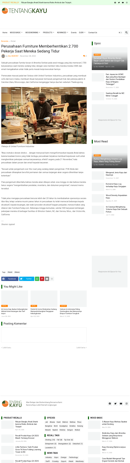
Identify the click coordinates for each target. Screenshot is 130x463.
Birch (56, 426)
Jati (46, 422)
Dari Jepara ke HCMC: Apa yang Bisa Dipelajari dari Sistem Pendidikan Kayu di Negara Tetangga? (116, 79)
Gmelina (72, 426)
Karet (59, 422)
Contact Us (92, 33)
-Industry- (48, 457)
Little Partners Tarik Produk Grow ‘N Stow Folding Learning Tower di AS (28, 449)
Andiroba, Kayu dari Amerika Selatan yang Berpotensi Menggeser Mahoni (113, 435)
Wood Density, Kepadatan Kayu (116, 196)
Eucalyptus (64, 426)
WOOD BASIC (15, 33)
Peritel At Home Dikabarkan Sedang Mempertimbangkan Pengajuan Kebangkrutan (44, 311)
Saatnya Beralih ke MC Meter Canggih (115, 94)
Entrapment (50, 443)
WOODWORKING (31, 33)
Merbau (72, 422)
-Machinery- (79, 461)
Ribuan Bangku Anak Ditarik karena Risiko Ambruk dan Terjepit (26, 424)
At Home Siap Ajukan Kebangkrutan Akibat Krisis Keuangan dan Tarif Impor (14, 311)
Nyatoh (55, 430)
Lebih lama (81, 348)
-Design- (64, 457)
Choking (50, 439)
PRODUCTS (47, 33)
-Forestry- (55, 461)
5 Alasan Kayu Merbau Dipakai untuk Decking (114, 423)
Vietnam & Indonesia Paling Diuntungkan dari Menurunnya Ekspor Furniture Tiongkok (71, 311)
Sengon (70, 430)
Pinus (79, 422)
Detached (78, 443)
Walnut (77, 430)
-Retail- (13, 41)
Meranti (48, 430)
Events (74, 33)
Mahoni (65, 422)
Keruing (80, 426)
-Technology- (73, 457)
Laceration (50, 447)
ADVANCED (61, 33)
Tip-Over (68, 439)
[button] (120, 32)
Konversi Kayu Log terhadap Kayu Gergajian (116, 185)
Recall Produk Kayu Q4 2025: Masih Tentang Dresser (27, 436)
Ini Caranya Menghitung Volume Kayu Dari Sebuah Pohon (116, 209)
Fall (59, 439)
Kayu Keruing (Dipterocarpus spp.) (114, 448)
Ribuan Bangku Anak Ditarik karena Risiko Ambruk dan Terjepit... (46, 3)
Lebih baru (7, 348)
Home (5, 33)
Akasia (52, 422)
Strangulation (64, 443)
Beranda (4, 41)
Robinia (62, 430)
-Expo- (56, 457)
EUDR (81, 33)
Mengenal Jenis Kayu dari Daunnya (116, 173)
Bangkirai (48, 426)
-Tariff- (47, 461)
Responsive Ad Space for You (109, 120)
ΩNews (17, 272)
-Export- (64, 461)
